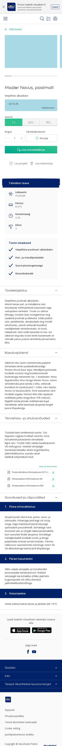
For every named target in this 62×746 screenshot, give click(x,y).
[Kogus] (14, 138)
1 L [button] (13, 122)
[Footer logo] (13, 697)
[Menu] (5, 18)
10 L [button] (48, 122)
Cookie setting (12, 726)
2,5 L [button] (31, 122)
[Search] (42, 19)
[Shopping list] (49, 19)
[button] (55, 19)
